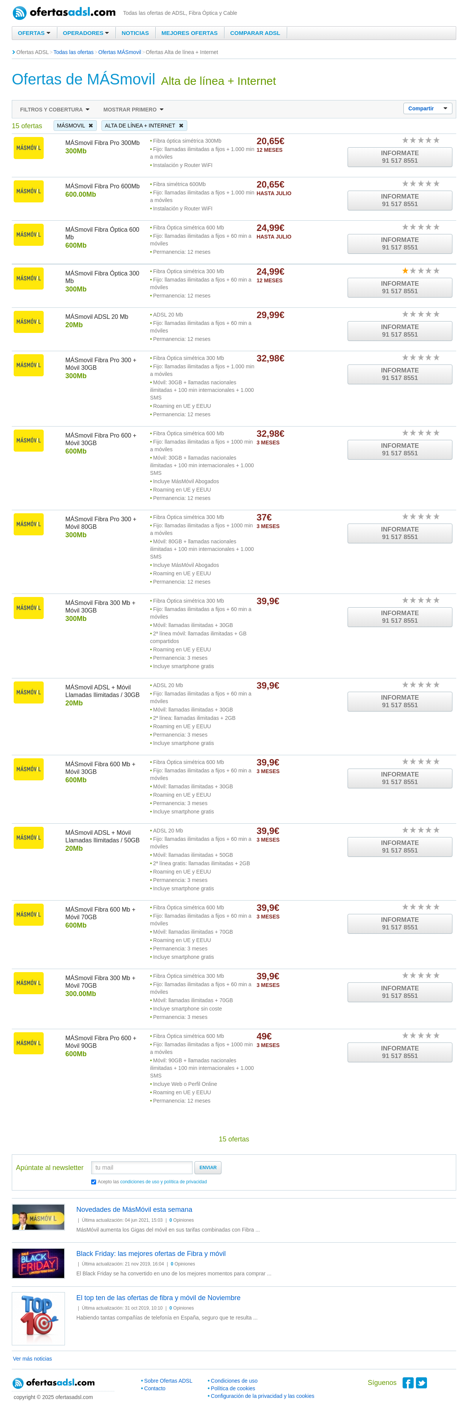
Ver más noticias (32, 1359)
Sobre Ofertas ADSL (168, 1381)
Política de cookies (233, 1388)
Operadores (86, 33)
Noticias (135, 33)
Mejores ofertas (189, 33)
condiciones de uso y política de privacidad (163, 1181)
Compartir (427, 108)
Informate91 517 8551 (400, 157)
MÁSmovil (75, 126)
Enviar (208, 1167)
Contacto (155, 1388)
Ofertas (34, 33)
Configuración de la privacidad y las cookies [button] (262, 1396)
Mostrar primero (133, 110)
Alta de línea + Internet (144, 126)
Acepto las (152, 1181)
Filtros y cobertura (55, 110)
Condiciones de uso (234, 1381)
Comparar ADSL (255, 33)
